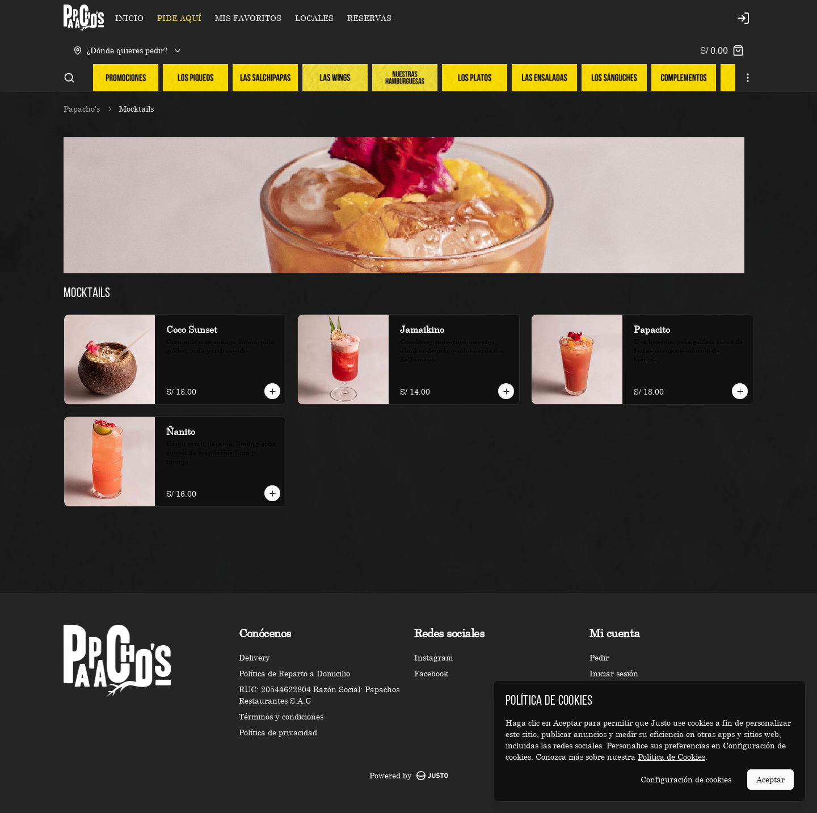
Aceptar (770, 779)
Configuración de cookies (686, 779)
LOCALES (314, 18)
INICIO (129, 18)
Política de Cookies (671, 756)
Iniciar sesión (613, 673)
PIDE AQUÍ (179, 18)
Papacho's (82, 108)
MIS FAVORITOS (248, 18)
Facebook (431, 673)
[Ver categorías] (747, 77)
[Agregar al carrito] (272, 391)
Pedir (599, 657)
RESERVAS (369, 18)
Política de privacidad (278, 732)
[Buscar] (69, 77)
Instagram (433, 657)
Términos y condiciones (281, 716)
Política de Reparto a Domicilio (294, 673)
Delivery (254, 657)
